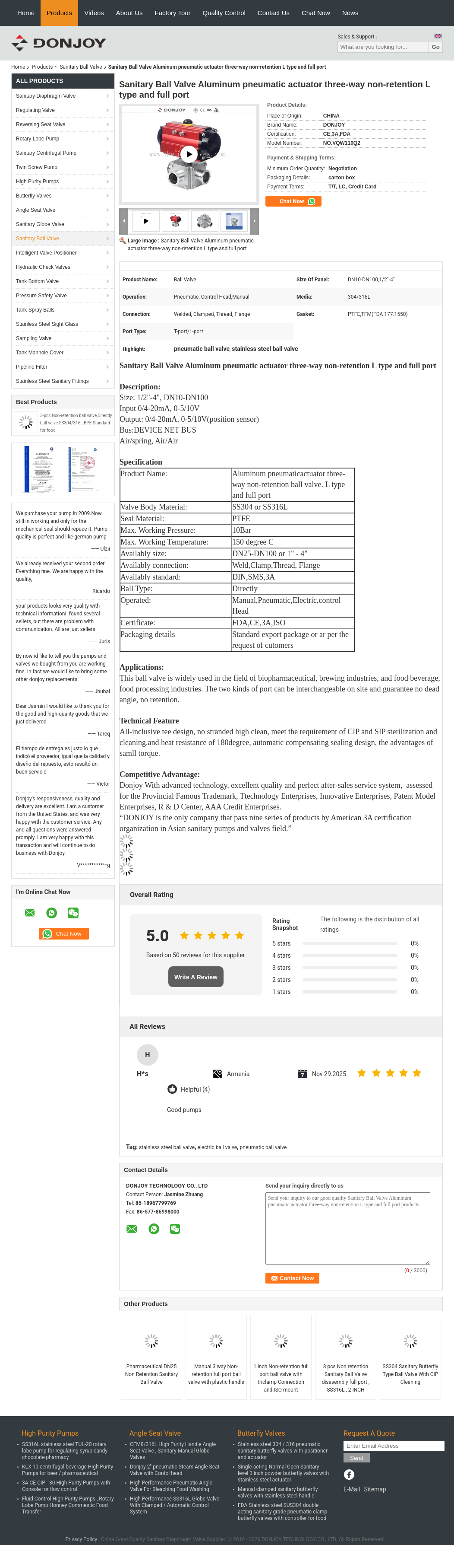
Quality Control (224, 12)
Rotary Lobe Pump (37, 139)
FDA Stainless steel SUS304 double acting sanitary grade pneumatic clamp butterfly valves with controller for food (282, 1511)
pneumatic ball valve (263, 1147)
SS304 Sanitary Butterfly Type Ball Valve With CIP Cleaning (410, 1374)
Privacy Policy (81, 1539)
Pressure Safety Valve (41, 296)
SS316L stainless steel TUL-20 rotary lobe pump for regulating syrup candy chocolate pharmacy (64, 1450)
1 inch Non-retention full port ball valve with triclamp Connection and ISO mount (281, 1378)
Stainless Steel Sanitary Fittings (52, 381)
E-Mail (352, 1489)
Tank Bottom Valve (37, 281)
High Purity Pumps (37, 181)
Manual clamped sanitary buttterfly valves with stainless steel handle (278, 1492)
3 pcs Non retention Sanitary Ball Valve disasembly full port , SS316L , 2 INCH (346, 1378)
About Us (129, 12)
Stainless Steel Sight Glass (47, 324)
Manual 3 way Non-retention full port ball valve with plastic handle (216, 1374)
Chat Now (316, 13)
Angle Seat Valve (35, 210)
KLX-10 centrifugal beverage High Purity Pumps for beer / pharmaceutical (67, 1470)
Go (436, 47)
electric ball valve (217, 1147)
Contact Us (274, 12)
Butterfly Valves (33, 196)
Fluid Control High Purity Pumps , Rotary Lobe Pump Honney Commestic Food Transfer (68, 1505)
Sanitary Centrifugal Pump (46, 153)
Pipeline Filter (31, 367)
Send (356, 1458)
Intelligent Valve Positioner (46, 253)
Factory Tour (173, 12)
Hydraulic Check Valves (43, 267)
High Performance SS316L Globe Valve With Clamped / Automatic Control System (174, 1505)
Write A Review (196, 977)
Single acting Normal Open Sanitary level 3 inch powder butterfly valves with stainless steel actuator (283, 1473)
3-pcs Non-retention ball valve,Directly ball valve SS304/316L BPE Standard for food (76, 423)
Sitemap (375, 1489)
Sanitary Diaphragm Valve (46, 96)
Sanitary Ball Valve (81, 67)
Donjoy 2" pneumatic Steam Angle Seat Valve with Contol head (175, 1470)
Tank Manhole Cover (39, 353)
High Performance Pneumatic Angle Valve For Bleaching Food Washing (171, 1486)
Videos (94, 12)
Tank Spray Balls (35, 310)
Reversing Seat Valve (41, 124)
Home (26, 12)
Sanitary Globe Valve (40, 224)
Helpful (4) (195, 1089)
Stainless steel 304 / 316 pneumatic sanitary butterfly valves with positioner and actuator (283, 1450)
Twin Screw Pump (36, 167)
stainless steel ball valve (167, 1147)
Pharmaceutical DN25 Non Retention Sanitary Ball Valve (151, 1374)
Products (59, 12)
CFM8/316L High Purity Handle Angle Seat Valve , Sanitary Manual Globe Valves (173, 1450)
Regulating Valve (35, 110)
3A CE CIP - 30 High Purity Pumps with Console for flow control (66, 1486)
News (350, 12)
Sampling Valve (34, 338)
